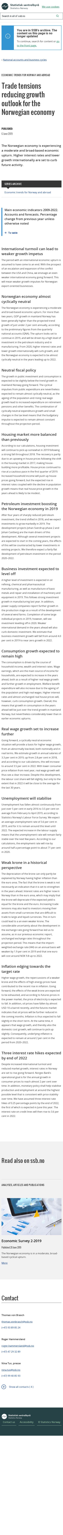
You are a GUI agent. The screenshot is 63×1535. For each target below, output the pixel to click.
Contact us (9, 1422)
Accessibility (26, 1422)
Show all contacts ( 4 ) (21, 1386)
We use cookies (50, 6)
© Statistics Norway (49, 1422)
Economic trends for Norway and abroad (28, 192)
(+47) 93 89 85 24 (11, 1327)
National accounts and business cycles (25, 59)
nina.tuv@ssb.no (11, 1370)
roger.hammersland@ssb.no (18, 1345)
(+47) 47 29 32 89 (11, 1351)
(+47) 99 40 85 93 (11, 1375)
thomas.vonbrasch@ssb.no (17, 1321)
